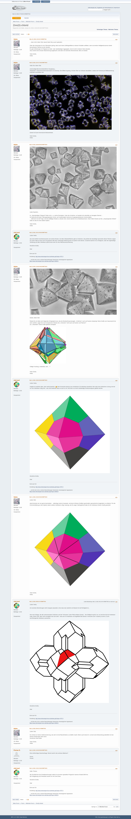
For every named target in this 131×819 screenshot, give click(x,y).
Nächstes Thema (113, 29)
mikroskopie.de (92, 7)
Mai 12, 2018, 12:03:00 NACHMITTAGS (38, 750)
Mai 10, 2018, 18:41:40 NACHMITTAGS (38, 232)
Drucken (115, 34)
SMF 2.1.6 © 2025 (15, 817)
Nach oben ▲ (117, 817)
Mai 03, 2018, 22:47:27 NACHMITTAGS (38, 62)
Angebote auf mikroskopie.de (105, 7)
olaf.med (17, 232)
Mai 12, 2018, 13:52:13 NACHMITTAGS (38, 768)
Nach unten (16, 34)
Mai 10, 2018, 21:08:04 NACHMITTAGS (38, 266)
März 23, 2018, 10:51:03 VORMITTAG (38, 39)
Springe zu (94, 806)
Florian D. (17, 750)
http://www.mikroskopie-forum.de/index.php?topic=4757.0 (49, 256)
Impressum (117, 7)
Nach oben (16, 799)
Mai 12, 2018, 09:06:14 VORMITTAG (38, 601)
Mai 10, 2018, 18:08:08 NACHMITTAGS (38, 144)
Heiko (16, 39)
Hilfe (96, 817)
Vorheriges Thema (102, 29)
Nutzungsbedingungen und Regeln (105, 817)
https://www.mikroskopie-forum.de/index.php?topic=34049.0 (44, 261)
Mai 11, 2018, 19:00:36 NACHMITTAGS (38, 380)
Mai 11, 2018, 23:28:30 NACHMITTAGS (38, 497)
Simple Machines (23, 817)
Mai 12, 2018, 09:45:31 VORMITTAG (38, 728)
